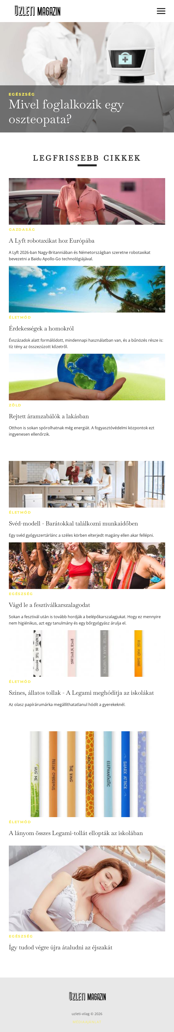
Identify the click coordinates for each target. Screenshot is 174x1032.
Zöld (15, 405)
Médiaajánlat (87, 1021)
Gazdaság (22, 229)
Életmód (20, 317)
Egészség (22, 94)
